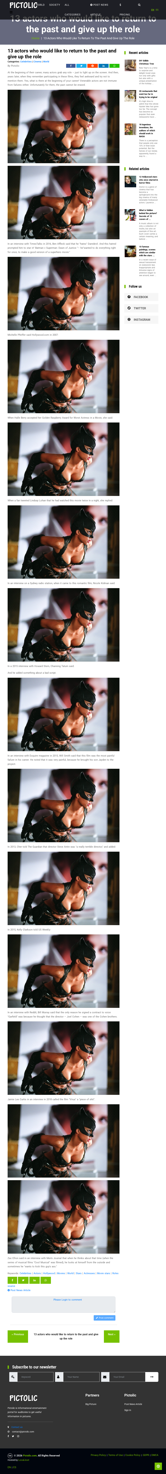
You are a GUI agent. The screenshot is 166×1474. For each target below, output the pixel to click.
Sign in (127, 1410)
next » (111, 1334)
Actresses (89, 1273)
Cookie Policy (132, 1455)
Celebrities (26, 61)
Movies (61, 1273)
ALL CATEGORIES (73, 9)
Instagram (139, 319)
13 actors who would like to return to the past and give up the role (66, 1336)
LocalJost (23, 1460)
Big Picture (90, 1404)
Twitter (137, 308)
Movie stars (103, 1273)
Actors (37, 1273)
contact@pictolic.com (23, 1431)
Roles (115, 1273)
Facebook (138, 297)
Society (54, 4)
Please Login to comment (67, 1299)
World (40, 4)
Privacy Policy (98, 1455)
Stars (79, 1273)
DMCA (154, 1455)
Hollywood (49, 1273)
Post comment (104, 1318)
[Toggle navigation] (11, 12)
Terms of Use (115, 1455)
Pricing (125, 10)
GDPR (146, 1455)
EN (152, 9)
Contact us (17, 1427)
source (11, 1286)
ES (157, 9)
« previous (18, 1334)
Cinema (37, 61)
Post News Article (99, 9)
